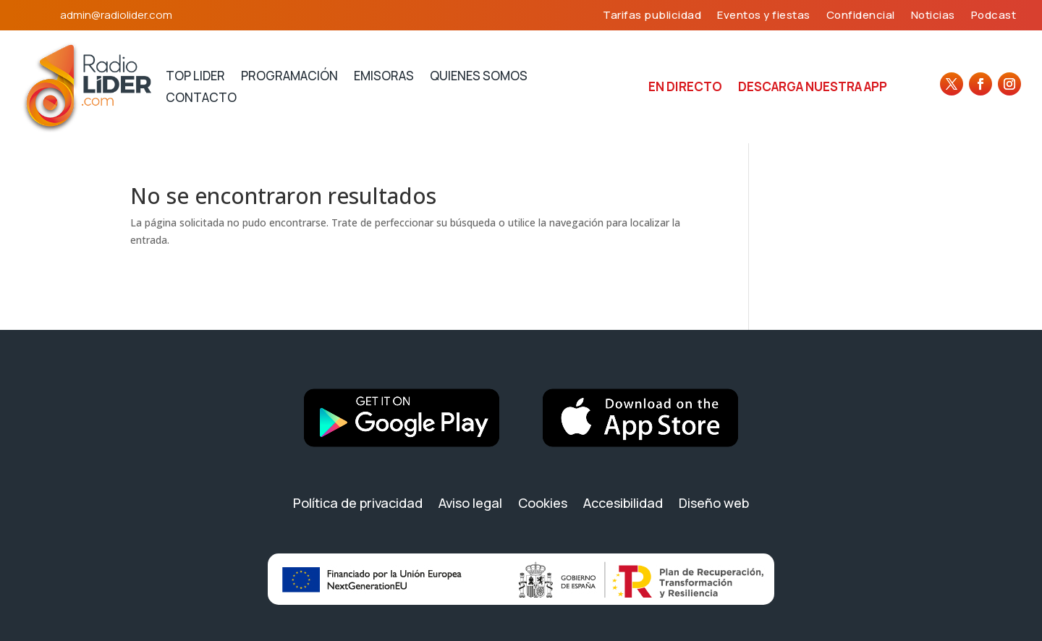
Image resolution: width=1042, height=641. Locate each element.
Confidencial (860, 16)
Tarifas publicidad (652, 16)
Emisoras (384, 77)
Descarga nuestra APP (812, 88)
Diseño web (714, 502)
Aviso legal (470, 502)
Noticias (933, 16)
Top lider (195, 77)
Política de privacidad (358, 502)
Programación (289, 77)
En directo (685, 88)
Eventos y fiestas (763, 16)
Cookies (542, 502)
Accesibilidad (623, 502)
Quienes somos (479, 77)
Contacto (201, 99)
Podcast (994, 16)
